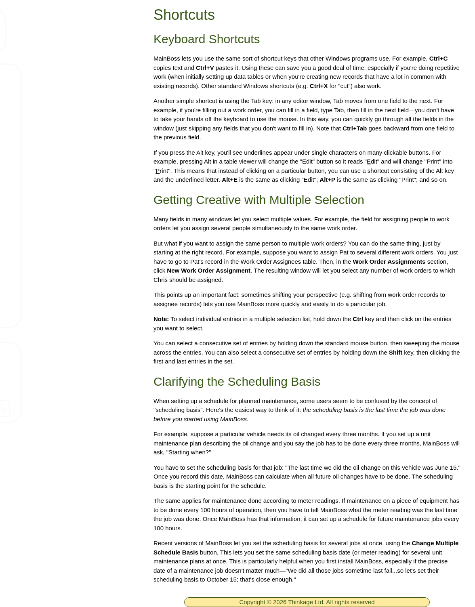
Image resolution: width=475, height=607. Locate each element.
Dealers (21, 386)
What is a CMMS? (56, 219)
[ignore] (17, 76)
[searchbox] (71, 408)
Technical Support (56, 147)
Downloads (45, 171)
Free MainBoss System (65, 100)
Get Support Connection (66, 267)
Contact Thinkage (37, 352)
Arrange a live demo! (60, 290)
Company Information (44, 369)
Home (37, 76)
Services (41, 243)
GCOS (38, 314)
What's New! (47, 195)
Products (41, 124)
